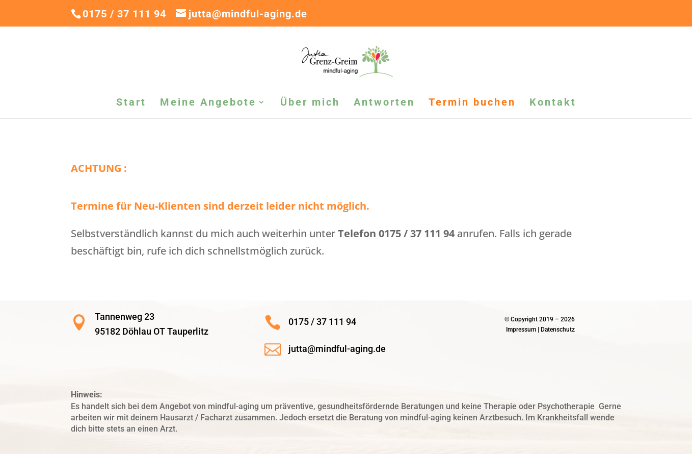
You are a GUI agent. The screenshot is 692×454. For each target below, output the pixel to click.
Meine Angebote (208, 103)
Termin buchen (472, 103)
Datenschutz (558, 329)
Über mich (310, 103)
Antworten (384, 103)
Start (131, 103)
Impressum (521, 329)
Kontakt (552, 103)
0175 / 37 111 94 (124, 14)
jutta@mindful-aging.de (337, 348)
